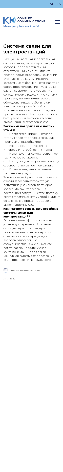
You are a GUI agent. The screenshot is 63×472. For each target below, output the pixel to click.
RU (50, 4)
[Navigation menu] (57, 22)
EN (59, 4)
